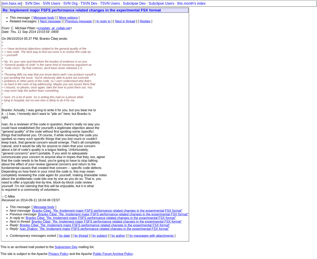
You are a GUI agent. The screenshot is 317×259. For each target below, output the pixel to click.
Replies (145, 21)
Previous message (78, 21)
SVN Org (70, 3)
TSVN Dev (88, 3)
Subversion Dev (66, 247)
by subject (99, 235)
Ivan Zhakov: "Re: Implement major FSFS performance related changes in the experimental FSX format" (94, 229)
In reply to (103, 21)
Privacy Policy (58, 254)
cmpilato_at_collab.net (54, 28)
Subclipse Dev (134, 3)
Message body (43, 17)
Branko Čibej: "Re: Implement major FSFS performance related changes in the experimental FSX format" (107, 210)
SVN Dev (32, 3)
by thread (81, 235)
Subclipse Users (161, 3)
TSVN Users (110, 3)
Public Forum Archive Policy (113, 254)
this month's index (191, 3)
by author (118, 235)
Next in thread (125, 21)
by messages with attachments (151, 235)
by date (64, 235)
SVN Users (51, 3)
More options (68, 17)
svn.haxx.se (11, 3)
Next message (50, 21)
